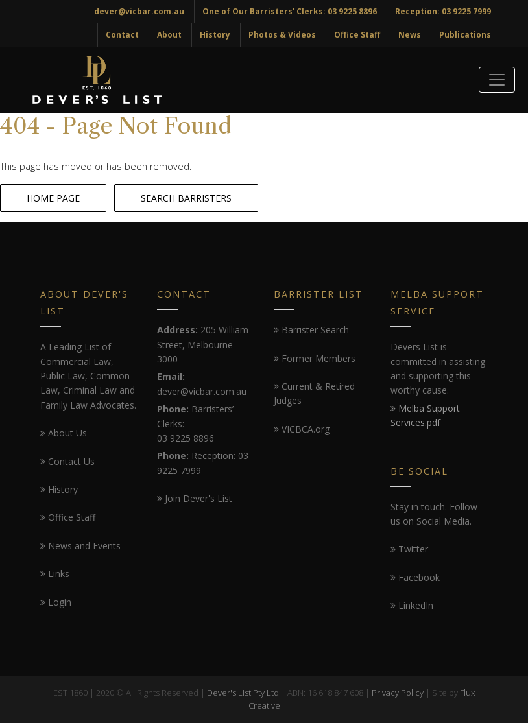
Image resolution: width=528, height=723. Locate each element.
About (169, 34)
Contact (122, 34)
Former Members (314, 358)
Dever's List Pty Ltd (243, 692)
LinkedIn (411, 605)
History (215, 34)
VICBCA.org (302, 429)
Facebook (415, 577)
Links (54, 573)
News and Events (80, 545)
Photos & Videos (282, 34)
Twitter (409, 549)
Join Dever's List (194, 498)
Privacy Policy (398, 692)
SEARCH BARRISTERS (186, 198)
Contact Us (67, 461)
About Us (63, 433)
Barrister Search (311, 330)
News (409, 34)
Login (55, 602)
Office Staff (357, 34)
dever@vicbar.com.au (139, 11)
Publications (465, 34)
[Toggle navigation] (497, 80)
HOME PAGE (53, 198)
